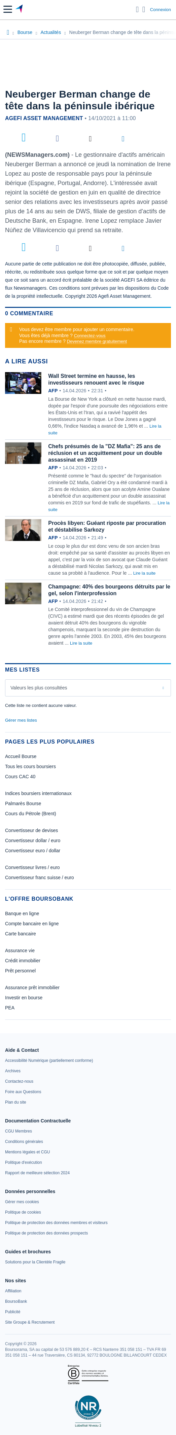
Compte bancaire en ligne (32, 923)
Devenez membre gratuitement (97, 341)
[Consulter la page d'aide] (143, 9)
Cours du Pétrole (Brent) (30, 813)
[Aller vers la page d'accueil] (19, 9)
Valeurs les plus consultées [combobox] (38, 687)
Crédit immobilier (22, 960)
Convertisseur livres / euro (32, 867)
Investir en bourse (23, 997)
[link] (49, 1060)
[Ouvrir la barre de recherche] (137, 9)
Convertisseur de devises (31, 830)
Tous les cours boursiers (30, 766)
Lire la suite (144, 573)
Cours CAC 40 (20, 776)
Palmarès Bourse (23, 803)
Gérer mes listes (21, 720)
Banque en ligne (22, 913)
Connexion (160, 9)
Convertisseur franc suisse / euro (39, 877)
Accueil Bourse (20, 756)
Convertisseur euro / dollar (32, 850)
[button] (7, 9)
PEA (9, 1007)
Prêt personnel (20, 970)
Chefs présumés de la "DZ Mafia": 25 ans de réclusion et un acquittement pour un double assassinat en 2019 (105, 453)
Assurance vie (20, 950)
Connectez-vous (90, 335)
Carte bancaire (20, 933)
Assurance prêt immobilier (32, 987)
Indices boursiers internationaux (38, 793)
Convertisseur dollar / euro (32, 840)
